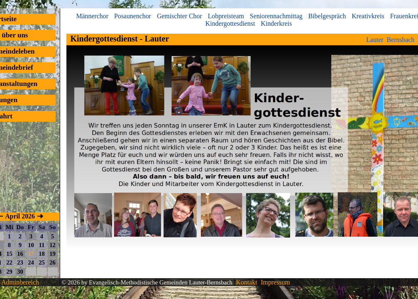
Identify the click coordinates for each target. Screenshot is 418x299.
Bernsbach (401, 39)
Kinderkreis (276, 23)
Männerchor (92, 16)
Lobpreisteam (226, 16)
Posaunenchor (132, 16)
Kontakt (246, 282)
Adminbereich (20, 282)
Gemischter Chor (179, 16)
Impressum (274, 282)
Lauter (374, 39)
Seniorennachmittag (276, 16)
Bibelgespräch (327, 16)
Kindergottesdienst (230, 23)
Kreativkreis (368, 16)
